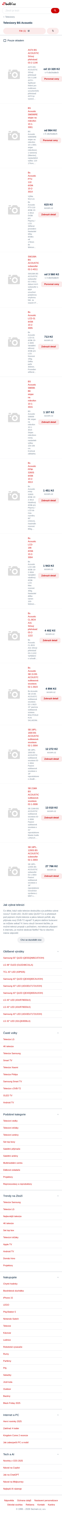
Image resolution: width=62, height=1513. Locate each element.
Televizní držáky (10, 1128)
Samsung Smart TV (12, 1081)
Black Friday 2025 (11, 1403)
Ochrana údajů (24, 1500)
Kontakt (41, 1505)
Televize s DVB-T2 (12, 1088)
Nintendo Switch (11, 1319)
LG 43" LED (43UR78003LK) (17, 1000)
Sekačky (7, 1375)
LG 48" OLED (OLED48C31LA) (18, 965)
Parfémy (7, 1361)
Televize (7, 1326)
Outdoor (7, 1389)
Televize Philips (10, 1074)
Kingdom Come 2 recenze (15, 1435)
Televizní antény (11, 1135)
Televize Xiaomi (10, 1067)
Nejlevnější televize (12, 1216)
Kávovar (7, 1333)
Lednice (7, 1340)
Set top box (8, 1230)
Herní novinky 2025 (12, 1421)
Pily (5, 1368)
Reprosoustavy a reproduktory (17, 1184)
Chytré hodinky (10, 1284)
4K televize (8, 1046)
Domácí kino (9, 1258)
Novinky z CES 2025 (13, 1461)
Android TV (8, 1102)
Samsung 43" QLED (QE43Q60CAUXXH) (23, 979)
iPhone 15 (8, 1298)
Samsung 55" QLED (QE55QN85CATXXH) (23, 958)
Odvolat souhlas (15, 1505)
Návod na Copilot (11, 1468)
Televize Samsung (12, 1053)
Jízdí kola (7, 1382)
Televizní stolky (10, 1121)
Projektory (8, 1177)
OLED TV (7, 1095)
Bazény (6, 1396)
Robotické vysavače (12, 1347)
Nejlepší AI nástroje (12, 1489)
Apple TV (7, 1244)
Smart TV (7, 1060)
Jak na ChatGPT (11, 1475)
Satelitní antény (10, 1156)
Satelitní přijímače (11, 1149)
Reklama (30, 1505)
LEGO (6, 1305)
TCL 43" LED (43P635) (14, 972)
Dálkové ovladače (11, 1170)
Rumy (6, 1354)
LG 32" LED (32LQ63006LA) (16, 1021)
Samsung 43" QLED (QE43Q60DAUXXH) (23, 993)
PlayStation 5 (9, 1312)
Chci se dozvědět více (31, 940)
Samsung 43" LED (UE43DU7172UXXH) (22, 986)
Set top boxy (9, 1142)
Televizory (10, 17)
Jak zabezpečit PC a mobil (16, 1442)
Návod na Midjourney (13, 1482)
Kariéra (51, 1505)
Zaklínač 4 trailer (11, 1428)
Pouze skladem (15, 40)
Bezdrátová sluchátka (13, 1291)
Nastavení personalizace (46, 1500)
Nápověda (9, 1500)
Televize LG (8, 1039)
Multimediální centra (12, 1163)
